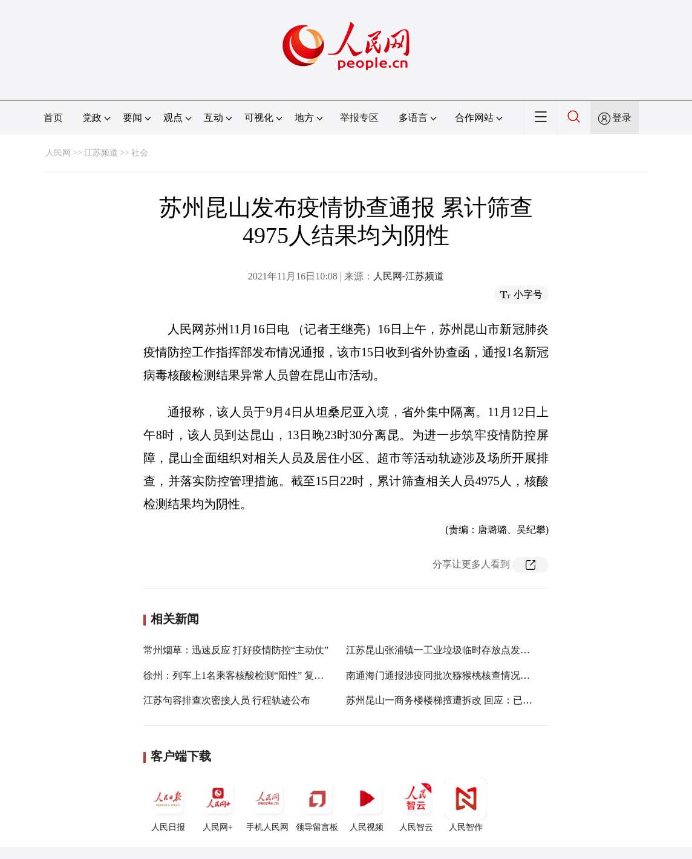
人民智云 (416, 804)
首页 (53, 118)
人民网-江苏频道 (408, 276)
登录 (622, 118)
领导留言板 (317, 804)
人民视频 (366, 804)
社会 (139, 152)
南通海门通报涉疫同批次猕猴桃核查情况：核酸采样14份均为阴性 (486, 675)
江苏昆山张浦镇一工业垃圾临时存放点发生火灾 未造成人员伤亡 (482, 650)
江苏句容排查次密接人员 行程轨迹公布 (226, 700)
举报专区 (359, 118)
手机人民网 (267, 804)
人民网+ (218, 804)
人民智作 (466, 804)
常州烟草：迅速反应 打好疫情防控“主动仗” (235, 650)
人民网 (58, 152)
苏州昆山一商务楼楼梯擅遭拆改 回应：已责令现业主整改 (468, 700)
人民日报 (168, 804)
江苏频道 (101, 152)
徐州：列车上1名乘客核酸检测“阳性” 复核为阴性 (248, 675)
